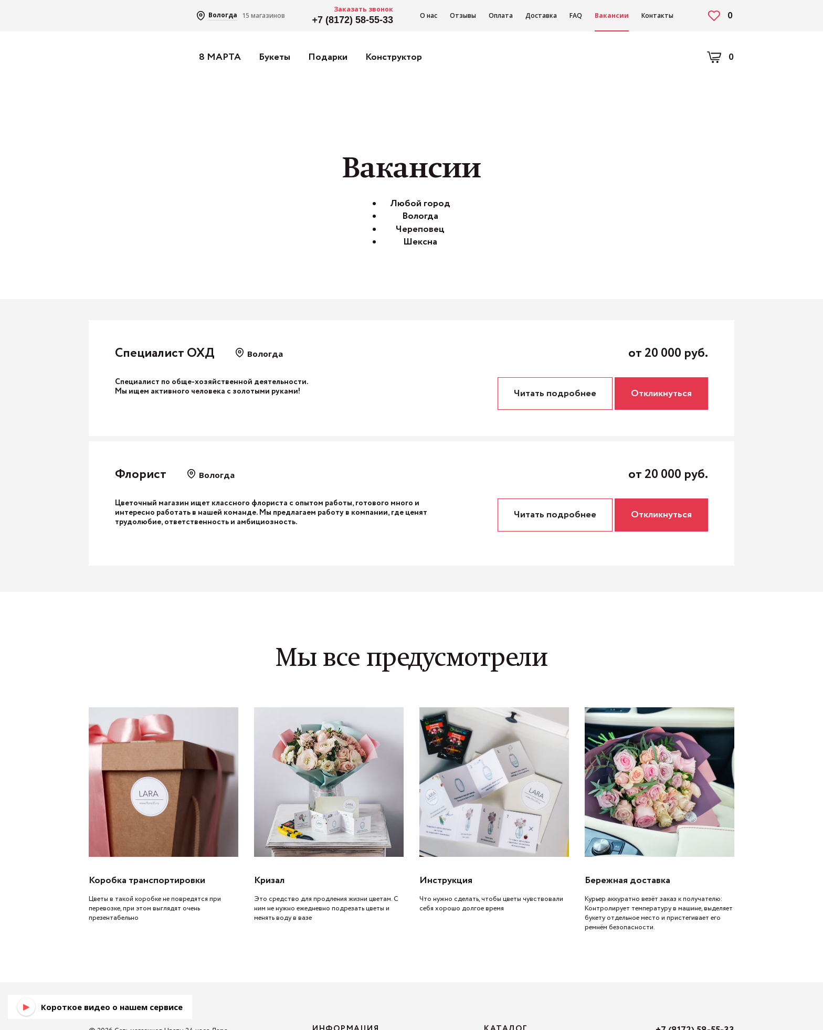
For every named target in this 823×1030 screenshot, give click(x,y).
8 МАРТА (220, 57)
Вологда (420, 216)
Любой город (420, 203)
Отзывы (463, 15)
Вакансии (612, 15)
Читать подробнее (555, 393)
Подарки (327, 57)
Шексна (420, 242)
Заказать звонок (363, 9)
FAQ (575, 15)
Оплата (501, 15)
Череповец (420, 229)
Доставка (541, 15)
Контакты (657, 15)
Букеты (274, 57)
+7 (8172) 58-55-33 (352, 20)
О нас (428, 15)
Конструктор (393, 57)
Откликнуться (661, 393)
